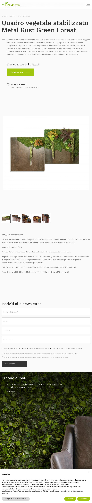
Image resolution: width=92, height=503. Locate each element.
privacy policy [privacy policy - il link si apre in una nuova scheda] (67, 480)
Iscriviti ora (10, 357)
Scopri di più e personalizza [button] (15, 499)
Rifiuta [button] (70, 499)
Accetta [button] (84, 499)
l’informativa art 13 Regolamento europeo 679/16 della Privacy (36, 342)
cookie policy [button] (64, 484)
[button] (89, 472)
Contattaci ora (16, 72)
